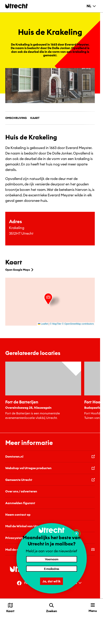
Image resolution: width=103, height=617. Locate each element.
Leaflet (43, 323)
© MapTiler (55, 323)
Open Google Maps (19, 269)
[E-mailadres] (51, 569)
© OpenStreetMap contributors (78, 323)
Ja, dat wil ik (51, 581)
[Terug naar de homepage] (16, 6)
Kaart (34, 118)
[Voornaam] (51, 559)
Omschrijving (16, 118)
